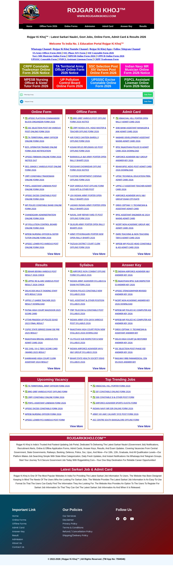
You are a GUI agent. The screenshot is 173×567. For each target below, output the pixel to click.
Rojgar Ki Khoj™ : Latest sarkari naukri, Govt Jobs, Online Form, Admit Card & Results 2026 (86, 36)
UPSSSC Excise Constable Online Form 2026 (103, 82)
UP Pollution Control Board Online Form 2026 (69, 82)
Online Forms (70, 26)
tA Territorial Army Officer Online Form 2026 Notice (69, 69)
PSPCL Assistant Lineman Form (93, 59)
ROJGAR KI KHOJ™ (96, 10)
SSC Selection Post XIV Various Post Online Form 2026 (103, 69)
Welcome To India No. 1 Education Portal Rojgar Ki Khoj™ (86, 43)
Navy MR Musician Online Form (41, 56)
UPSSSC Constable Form (61, 59)
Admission (90, 26)
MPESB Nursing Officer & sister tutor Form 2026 (36, 82)
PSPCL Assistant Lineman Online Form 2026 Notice (136, 82)
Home (29, 26)
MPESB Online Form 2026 (75, 56)
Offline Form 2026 (48, 26)
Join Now (148, 94)
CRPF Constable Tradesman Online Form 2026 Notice (36, 69)
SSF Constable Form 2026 (94, 53)
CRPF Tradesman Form (125, 59)
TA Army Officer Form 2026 (39, 53)
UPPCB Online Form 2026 (105, 56)
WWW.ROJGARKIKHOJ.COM (96, 16)
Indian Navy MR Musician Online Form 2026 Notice (136, 69)
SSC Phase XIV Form (67, 53)
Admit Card (107, 26)
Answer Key (126, 26)
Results (143, 26)
